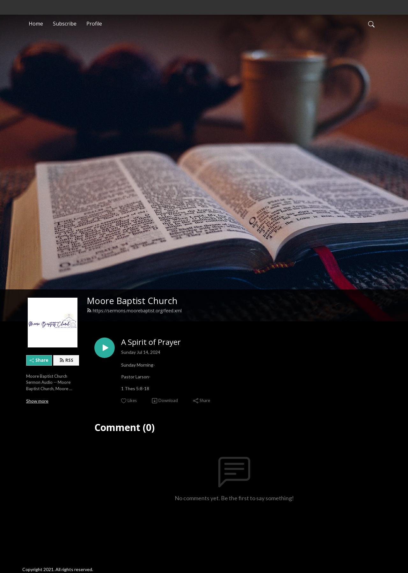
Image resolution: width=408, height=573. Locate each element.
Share (39, 360)
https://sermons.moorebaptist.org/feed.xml (134, 311)
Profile (94, 23)
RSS (66, 360)
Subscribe (64, 23)
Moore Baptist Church (132, 301)
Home (36, 23)
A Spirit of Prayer (151, 342)
